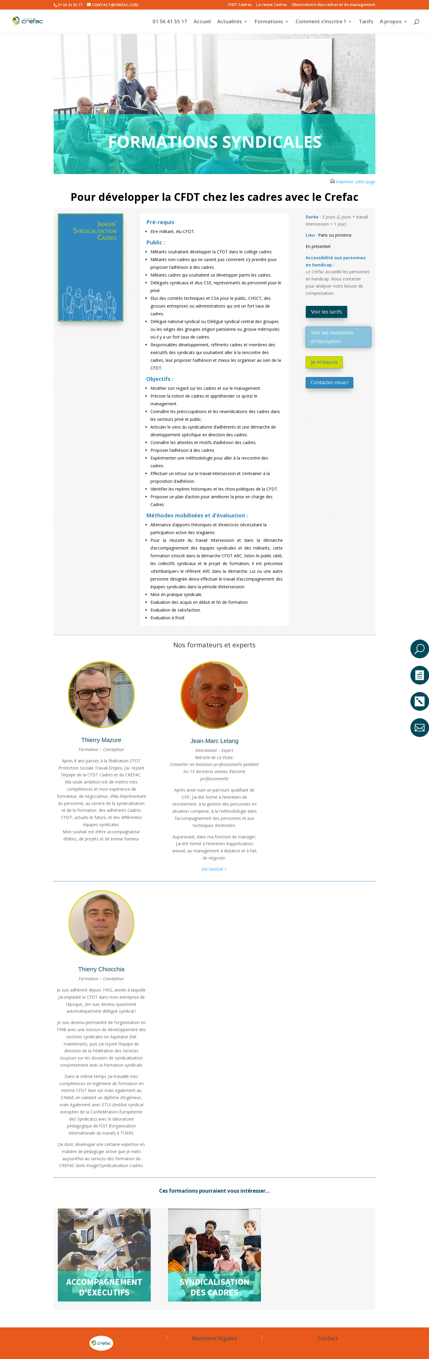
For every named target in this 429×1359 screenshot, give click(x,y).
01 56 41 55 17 (170, 22)
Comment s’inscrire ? (321, 22)
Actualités (229, 22)
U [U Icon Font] (420, 649)
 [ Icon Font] (420, 728)
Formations (268, 22)
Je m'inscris (324, 362)
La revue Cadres (271, 5)
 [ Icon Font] (420, 701)
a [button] (419, 627)
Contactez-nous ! (329, 382)
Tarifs (366, 22)
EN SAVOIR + (214, 869)
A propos (391, 22)
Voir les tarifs (326, 311)
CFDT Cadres (240, 5)
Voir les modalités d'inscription (332, 337)
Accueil (202, 22)
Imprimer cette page (355, 181)
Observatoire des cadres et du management (333, 5)
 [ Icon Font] (420, 675)
